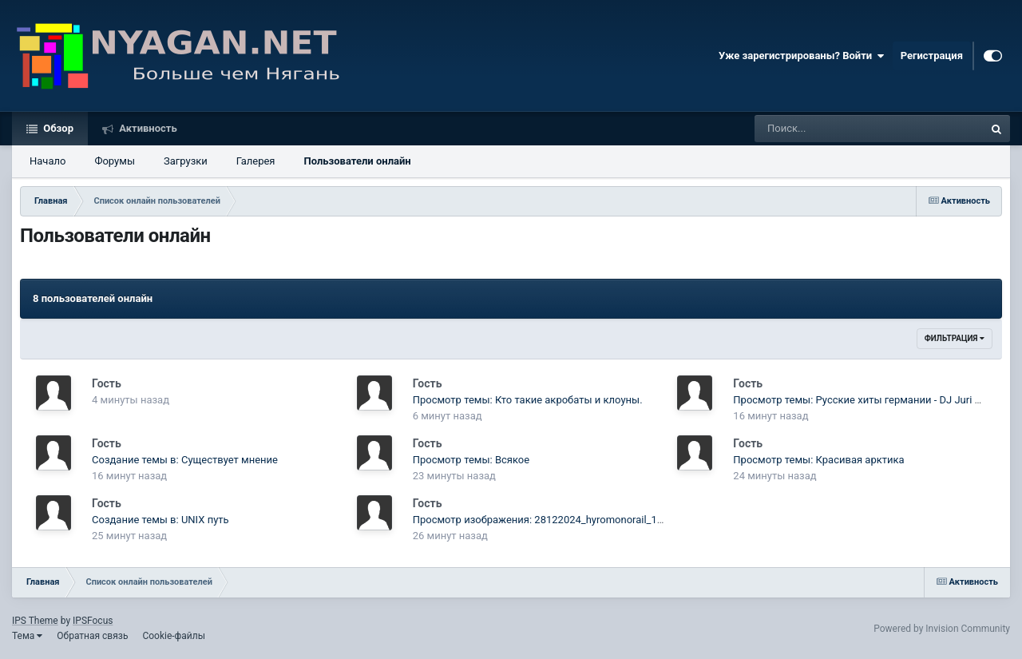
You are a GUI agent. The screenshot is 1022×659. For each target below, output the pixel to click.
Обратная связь (92, 635)
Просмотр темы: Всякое (471, 460)
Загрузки (186, 161)
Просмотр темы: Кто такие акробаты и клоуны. (528, 400)
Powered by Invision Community (941, 628)
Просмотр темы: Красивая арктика (818, 460)
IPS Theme (35, 620)
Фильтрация (954, 338)
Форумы (114, 161)
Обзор (57, 128)
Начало (47, 161)
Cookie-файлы (173, 635)
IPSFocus (93, 620)
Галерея (255, 161)
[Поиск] (840, 128)
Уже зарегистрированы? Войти (802, 56)
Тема (27, 635)
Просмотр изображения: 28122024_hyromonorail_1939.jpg (552, 520)
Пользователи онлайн (356, 161)
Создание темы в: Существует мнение (185, 460)
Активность (147, 128)
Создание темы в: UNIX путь (160, 520)
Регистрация (932, 56)
